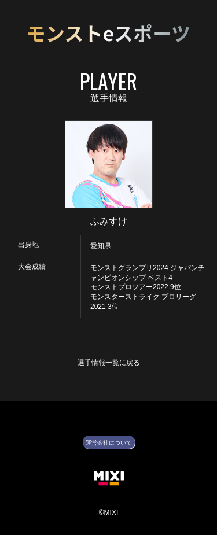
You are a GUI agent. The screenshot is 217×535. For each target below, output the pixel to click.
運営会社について (109, 443)
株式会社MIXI (109, 479)
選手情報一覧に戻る (109, 363)
